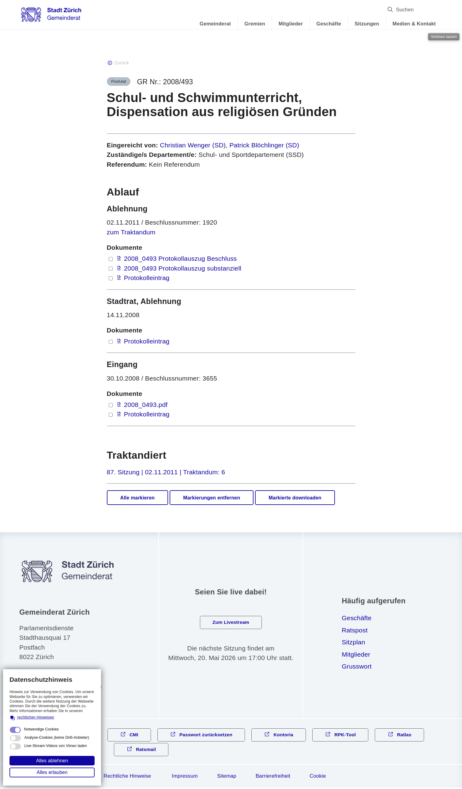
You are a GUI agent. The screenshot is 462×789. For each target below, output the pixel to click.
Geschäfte (322, 23)
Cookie (318, 777)
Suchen (421, 10)
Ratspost (354, 630)
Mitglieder (285, 23)
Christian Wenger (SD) (193, 145)
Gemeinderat (209, 23)
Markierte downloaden (295, 498)
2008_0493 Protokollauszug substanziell (183, 268)
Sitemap (226, 777)
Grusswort (356, 666)
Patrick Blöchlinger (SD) (264, 145)
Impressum (185, 777)
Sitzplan (353, 642)
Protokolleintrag (147, 278)
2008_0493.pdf (146, 405)
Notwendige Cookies (41, 729)
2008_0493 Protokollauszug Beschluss (180, 259)
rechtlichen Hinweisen (35, 717)
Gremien (249, 23)
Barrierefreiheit (273, 777)
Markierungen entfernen (211, 498)
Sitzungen (361, 23)
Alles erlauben (51, 772)
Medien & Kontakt (408, 23)
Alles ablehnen (52, 760)
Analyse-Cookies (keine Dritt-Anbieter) (56, 737)
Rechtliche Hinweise (127, 777)
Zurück (122, 63)
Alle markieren (137, 498)
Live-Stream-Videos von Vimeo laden (55, 746)
